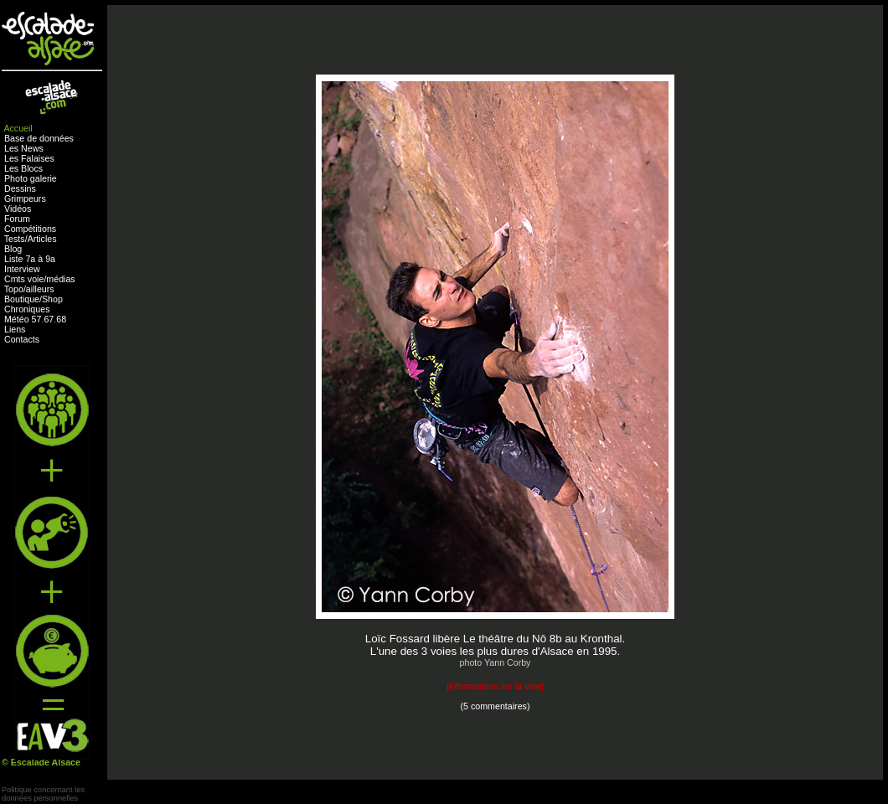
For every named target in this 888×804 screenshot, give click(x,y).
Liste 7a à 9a (29, 259)
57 (37, 319)
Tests (14, 239)
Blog (13, 249)
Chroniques (27, 309)
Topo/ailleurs (29, 289)
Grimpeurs (25, 198)
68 (61, 319)
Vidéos (17, 209)
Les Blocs (23, 168)
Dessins (20, 188)
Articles (42, 239)
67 (49, 319)
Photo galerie (30, 178)
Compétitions (30, 229)
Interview (22, 269)
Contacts (21, 339)
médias (60, 279)
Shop (52, 299)
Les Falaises (29, 158)
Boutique (21, 299)
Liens (14, 329)
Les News (24, 148)
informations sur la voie (495, 686)
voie (36, 279)
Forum (17, 219)
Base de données (39, 138)
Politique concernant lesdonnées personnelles (43, 794)
